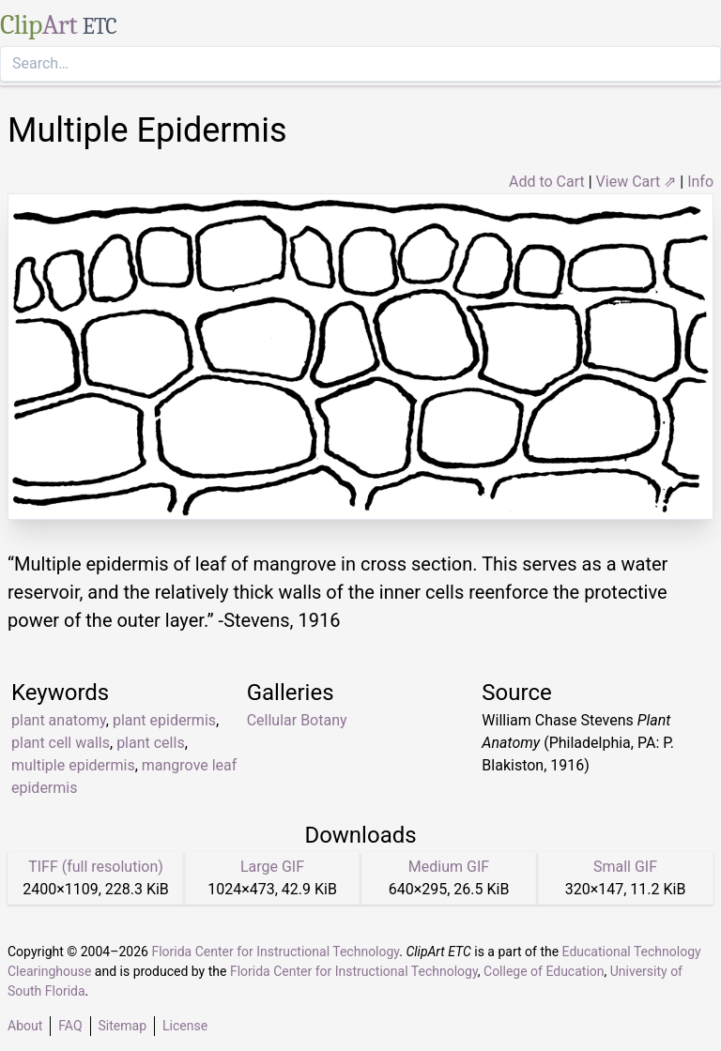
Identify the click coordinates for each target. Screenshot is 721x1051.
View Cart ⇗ (636, 181)
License (184, 1025)
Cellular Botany (297, 720)
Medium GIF (448, 867)
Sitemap (122, 1025)
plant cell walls (60, 743)
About (25, 1025)
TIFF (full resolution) (95, 867)
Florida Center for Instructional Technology (275, 951)
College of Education (544, 971)
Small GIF (625, 867)
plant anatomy (58, 720)
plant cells (150, 743)
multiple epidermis (73, 765)
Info (700, 181)
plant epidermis (164, 720)
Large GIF (272, 867)
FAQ (70, 1025)
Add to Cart (547, 181)
